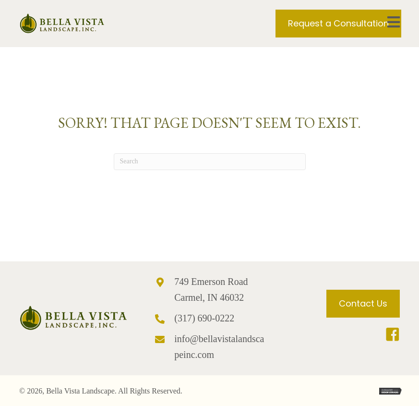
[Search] (210, 161)
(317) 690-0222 (204, 318)
